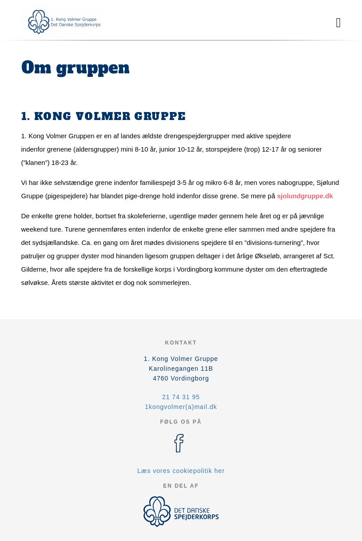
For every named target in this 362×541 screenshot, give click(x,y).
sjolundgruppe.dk (305, 196)
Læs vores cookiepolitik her (181, 470)
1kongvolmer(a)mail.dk (181, 406)
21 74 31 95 (181, 397)
